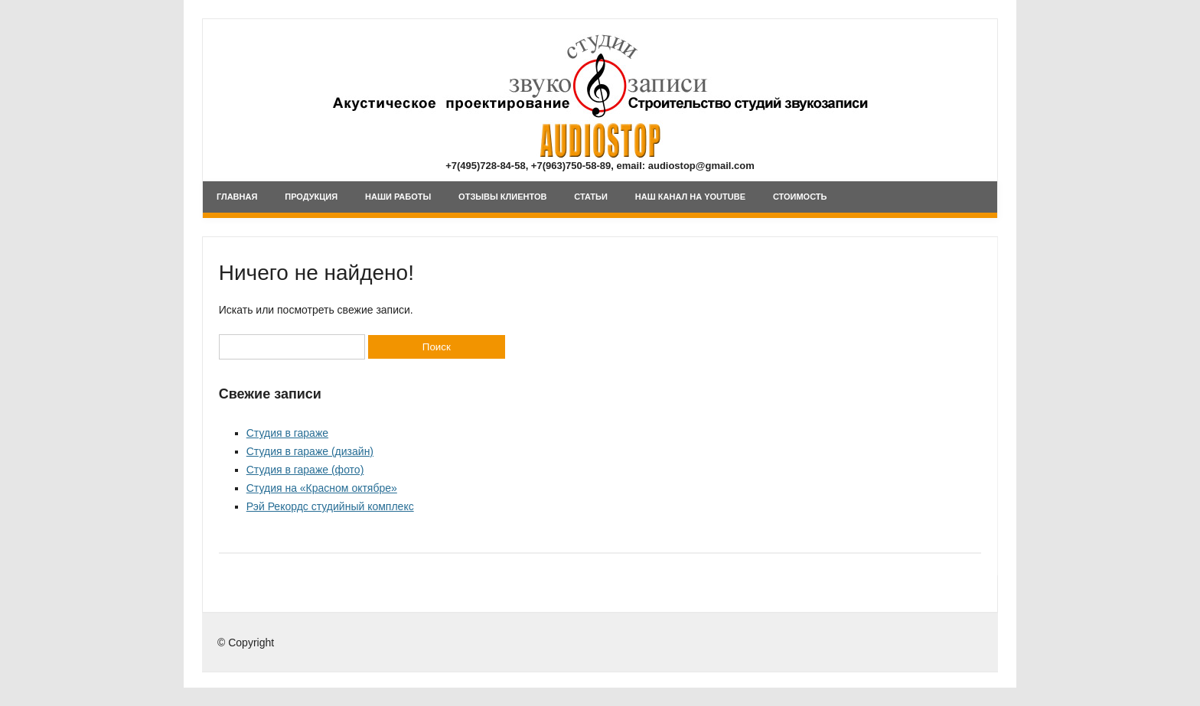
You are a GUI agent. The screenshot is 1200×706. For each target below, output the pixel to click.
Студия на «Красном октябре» (321, 488)
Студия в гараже (287, 433)
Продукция (311, 196)
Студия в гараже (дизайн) (309, 451)
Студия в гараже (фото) (305, 470)
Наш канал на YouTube (690, 196)
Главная (237, 196)
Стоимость (800, 196)
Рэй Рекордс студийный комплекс (330, 506)
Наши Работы (398, 196)
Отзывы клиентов (502, 196)
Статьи (591, 196)
